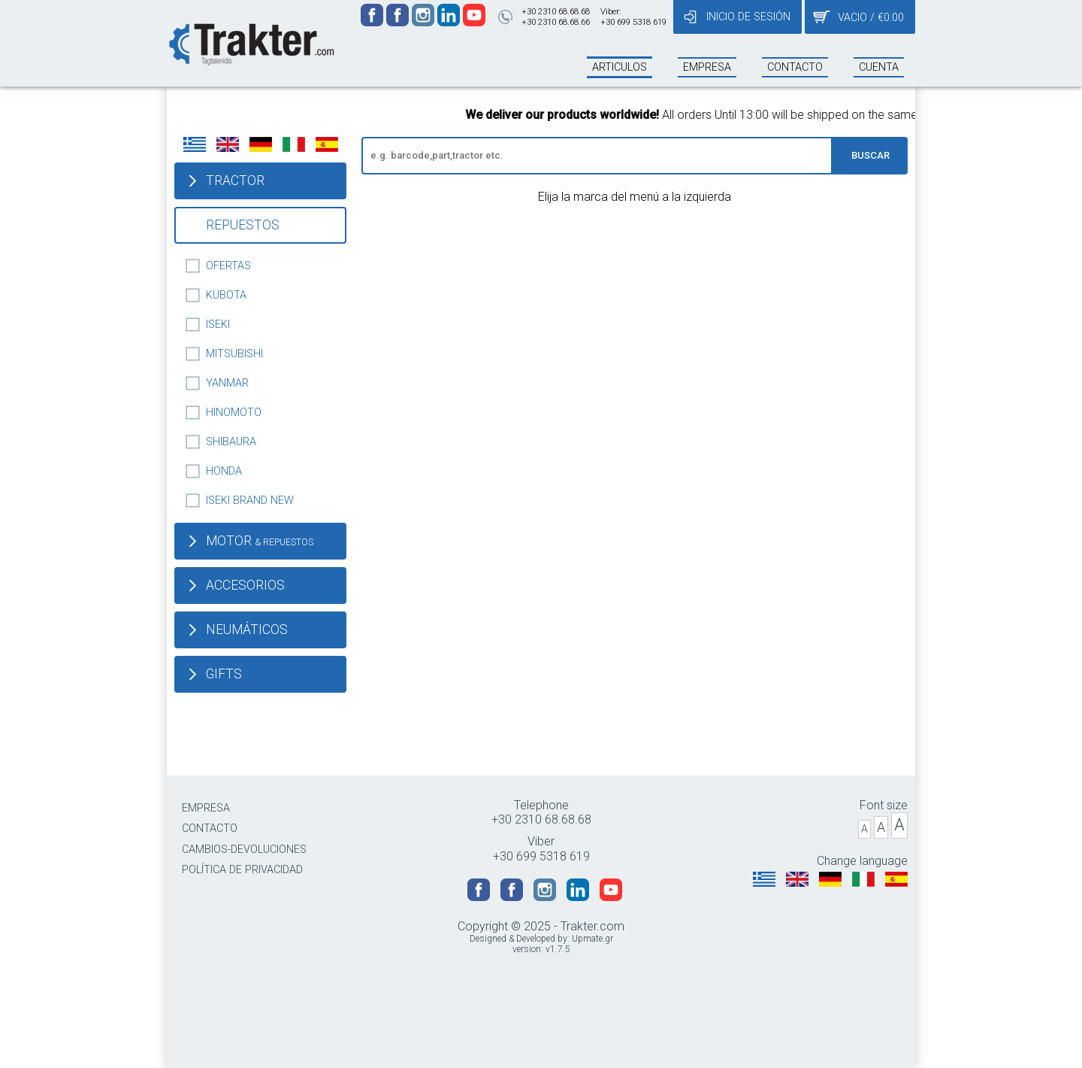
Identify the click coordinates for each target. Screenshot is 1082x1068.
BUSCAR (870, 155)
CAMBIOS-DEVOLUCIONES (244, 849)
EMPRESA (206, 808)
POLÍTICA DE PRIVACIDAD (242, 869)
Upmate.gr (592, 938)
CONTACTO (209, 828)
